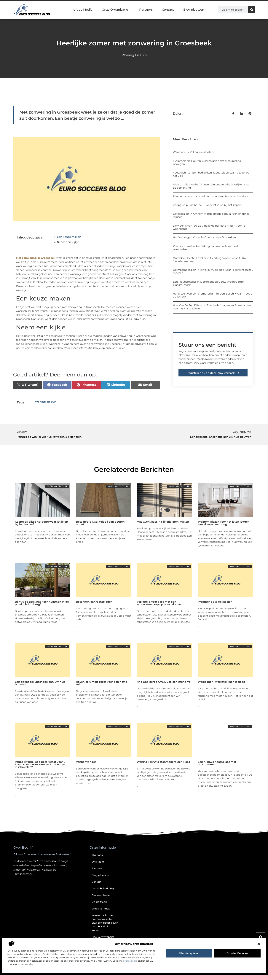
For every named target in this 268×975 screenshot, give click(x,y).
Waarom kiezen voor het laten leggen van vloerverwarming (224, 523)
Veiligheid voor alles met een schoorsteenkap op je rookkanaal (159, 603)
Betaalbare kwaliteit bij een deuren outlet (100, 523)
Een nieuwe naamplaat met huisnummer (217, 763)
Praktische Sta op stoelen (215, 601)
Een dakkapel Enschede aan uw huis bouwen (40, 683)
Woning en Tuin (134, 55)
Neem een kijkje (68, 242)
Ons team (98, 861)
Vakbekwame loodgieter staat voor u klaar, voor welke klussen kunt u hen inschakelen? (40, 764)
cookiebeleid (130, 960)
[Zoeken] (251, 9)
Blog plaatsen (193, 9)
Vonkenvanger (86, 762)
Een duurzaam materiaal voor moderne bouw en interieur (210, 196)
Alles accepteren (189, 953)
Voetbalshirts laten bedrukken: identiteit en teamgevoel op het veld (211, 174)
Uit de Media (82, 9)
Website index (101, 908)
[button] (259, 944)
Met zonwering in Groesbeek (35, 258)
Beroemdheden (101, 895)
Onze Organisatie (116, 10)
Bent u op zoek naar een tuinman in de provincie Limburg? (42, 603)
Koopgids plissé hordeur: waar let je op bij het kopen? (207, 205)
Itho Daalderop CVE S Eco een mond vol (164, 681)
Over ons (97, 854)
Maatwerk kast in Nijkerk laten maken (163, 521)
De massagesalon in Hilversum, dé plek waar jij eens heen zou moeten (213, 271)
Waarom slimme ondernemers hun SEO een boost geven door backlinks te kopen (105, 923)
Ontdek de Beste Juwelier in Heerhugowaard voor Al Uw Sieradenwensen (209, 259)
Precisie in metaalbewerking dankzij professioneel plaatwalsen (205, 247)
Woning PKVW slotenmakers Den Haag (164, 762)
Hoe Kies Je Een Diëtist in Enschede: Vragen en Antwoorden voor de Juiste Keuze (212, 307)
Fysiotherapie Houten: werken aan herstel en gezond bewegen (207, 162)
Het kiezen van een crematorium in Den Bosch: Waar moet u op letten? (212, 295)
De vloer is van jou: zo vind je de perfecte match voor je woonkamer (209, 227)
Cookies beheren (237, 953)
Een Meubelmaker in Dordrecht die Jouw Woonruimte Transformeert (208, 283)
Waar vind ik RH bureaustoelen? (193, 152)
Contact (168, 9)
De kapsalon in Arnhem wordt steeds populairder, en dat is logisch (211, 215)
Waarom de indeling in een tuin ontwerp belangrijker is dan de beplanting (212, 186)
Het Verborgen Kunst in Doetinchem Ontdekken (204, 237)
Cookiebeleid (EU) (103, 888)
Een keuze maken (69, 236)
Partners (146, 9)
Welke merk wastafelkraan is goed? (222, 681)
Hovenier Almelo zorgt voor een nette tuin (101, 683)
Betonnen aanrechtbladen (94, 601)
